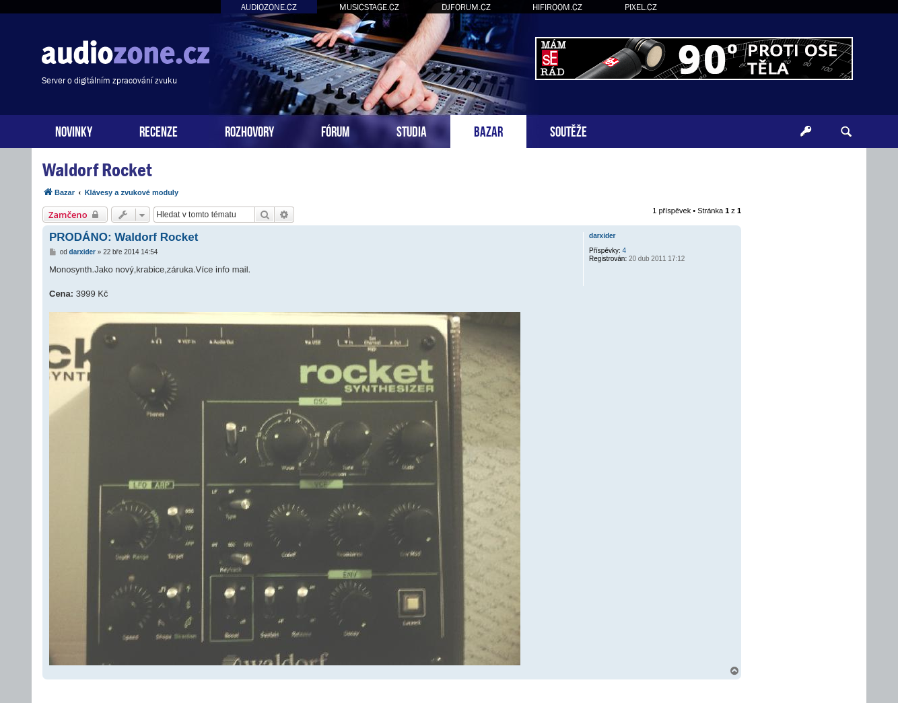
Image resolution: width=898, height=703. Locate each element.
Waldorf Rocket (97, 169)
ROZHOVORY (249, 130)
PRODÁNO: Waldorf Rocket (123, 237)
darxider (602, 235)
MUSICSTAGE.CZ (369, 7)
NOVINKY (73, 130)
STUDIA (411, 130)
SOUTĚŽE (568, 130)
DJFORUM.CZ (466, 7)
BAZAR (488, 130)
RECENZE (158, 130)
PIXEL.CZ (641, 7)
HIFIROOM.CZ (557, 7)
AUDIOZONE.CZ (269, 7)
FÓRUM (335, 130)
